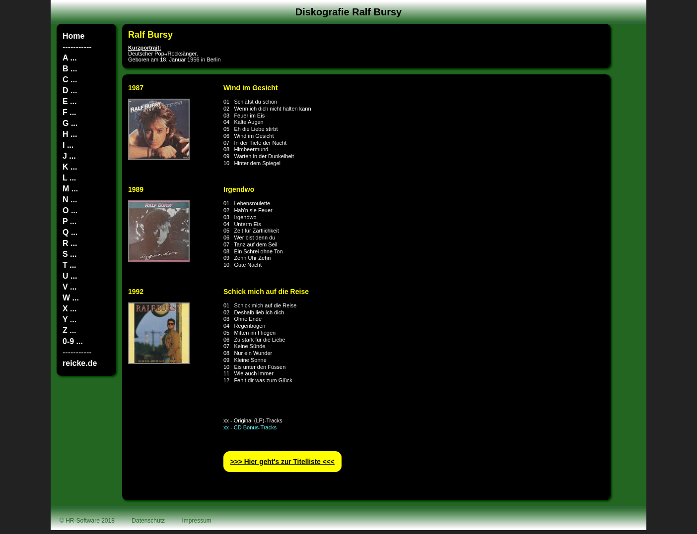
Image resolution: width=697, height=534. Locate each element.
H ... (70, 134)
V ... (69, 287)
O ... (70, 210)
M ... (70, 188)
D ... (70, 90)
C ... (70, 79)
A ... (70, 58)
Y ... (69, 319)
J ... (69, 156)
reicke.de (80, 363)
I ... (68, 145)
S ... (69, 254)
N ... (70, 199)
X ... (69, 308)
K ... (70, 167)
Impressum (196, 520)
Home (73, 36)
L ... (69, 178)
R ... (70, 243)
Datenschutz (148, 520)
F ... (69, 112)
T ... (69, 265)
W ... (71, 298)
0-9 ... (73, 341)
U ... (70, 276)
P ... (69, 221)
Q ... (70, 232)
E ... (69, 101)
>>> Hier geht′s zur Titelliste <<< (282, 461)
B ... (70, 68)
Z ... (69, 330)
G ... (70, 123)
